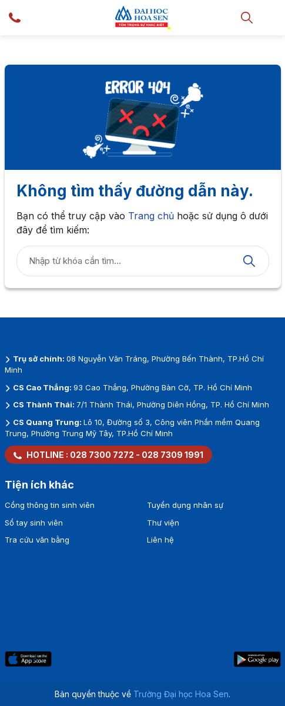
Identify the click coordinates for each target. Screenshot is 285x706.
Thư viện (163, 522)
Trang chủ (151, 216)
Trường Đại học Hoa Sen (181, 694)
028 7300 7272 (102, 455)
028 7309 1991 (172, 455)
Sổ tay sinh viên (34, 522)
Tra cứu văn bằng (37, 539)
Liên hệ (160, 539)
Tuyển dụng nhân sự (185, 505)
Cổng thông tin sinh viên (50, 505)
